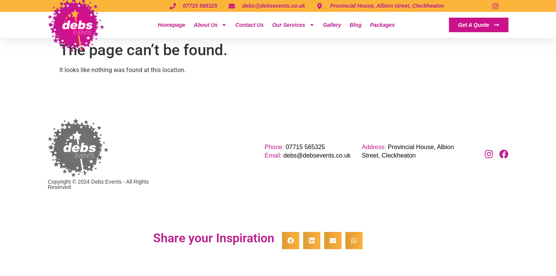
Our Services (293, 25)
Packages (382, 25)
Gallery (332, 25)
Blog (355, 25)
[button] (290, 240)
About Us (210, 25)
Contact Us (249, 25)
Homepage (172, 25)
